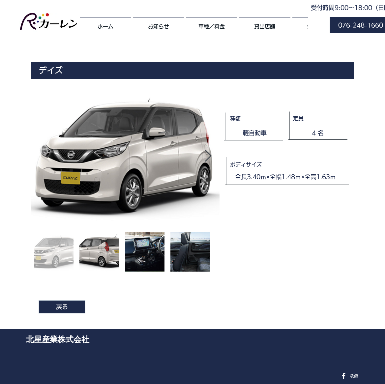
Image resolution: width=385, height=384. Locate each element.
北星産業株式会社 (57, 339)
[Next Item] (208, 156)
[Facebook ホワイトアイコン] (344, 376)
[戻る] (62, 306)
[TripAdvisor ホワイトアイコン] (354, 376)
